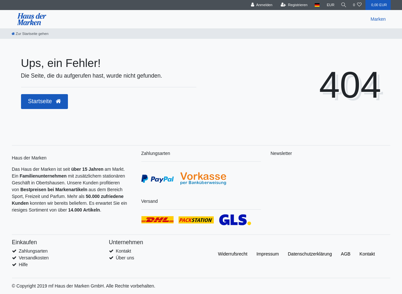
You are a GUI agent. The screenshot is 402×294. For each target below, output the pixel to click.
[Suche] (342, 5)
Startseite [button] (44, 101)
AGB (346, 253)
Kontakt (123, 251)
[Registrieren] (293, 5)
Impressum (267, 253)
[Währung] (328, 5)
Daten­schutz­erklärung (310, 253)
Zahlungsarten (33, 251)
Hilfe (23, 264)
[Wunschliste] (357, 5)
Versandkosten (34, 257)
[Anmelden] (260, 5)
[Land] (315, 5)
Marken (378, 19)
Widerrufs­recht (232, 253)
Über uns (125, 257)
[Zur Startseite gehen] (30, 34)
